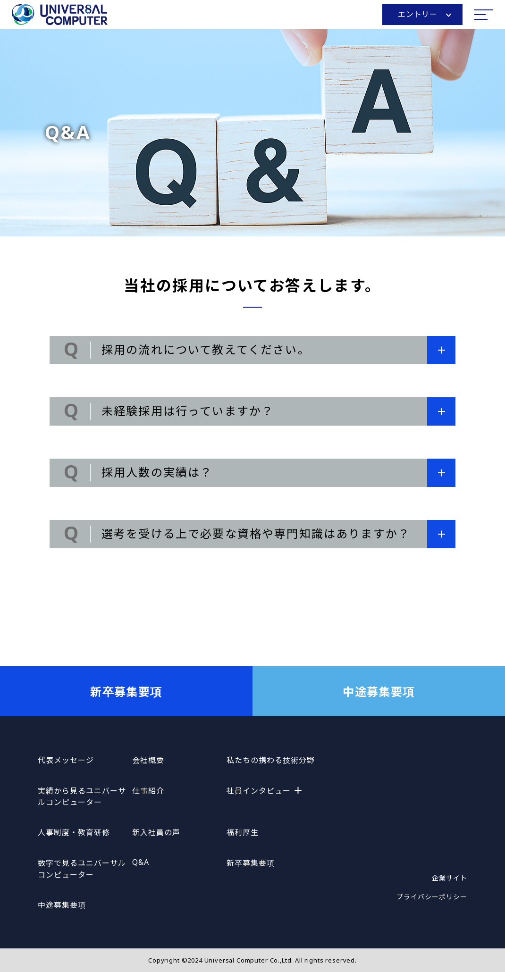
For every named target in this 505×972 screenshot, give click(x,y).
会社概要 (148, 760)
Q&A (140, 862)
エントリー (424, 14)
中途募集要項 (379, 691)
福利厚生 (243, 832)
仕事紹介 (148, 791)
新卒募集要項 (126, 691)
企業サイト (449, 877)
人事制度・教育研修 (74, 832)
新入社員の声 (156, 832)
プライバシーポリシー (431, 896)
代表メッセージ (66, 760)
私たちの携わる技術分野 (271, 760)
